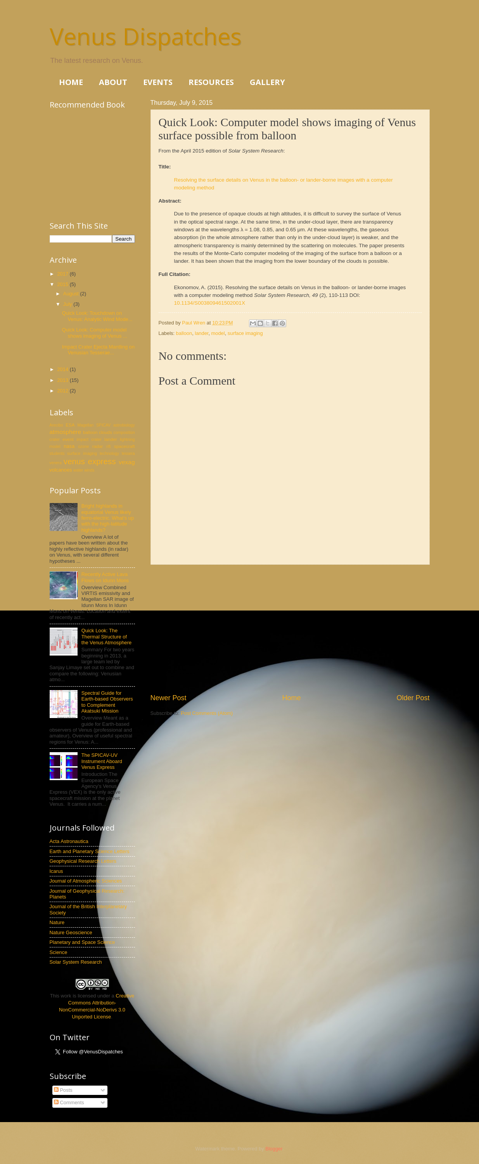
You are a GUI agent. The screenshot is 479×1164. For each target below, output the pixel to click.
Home (291, 698)
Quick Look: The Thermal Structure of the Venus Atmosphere (106, 636)
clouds (105, 432)
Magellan (86, 425)
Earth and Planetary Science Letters (90, 851)
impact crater (88, 439)
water (78, 470)
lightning (127, 439)
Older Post (412, 698)
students (57, 453)
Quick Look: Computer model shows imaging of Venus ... (94, 332)
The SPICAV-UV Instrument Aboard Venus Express (101, 761)
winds (89, 470)
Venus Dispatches (146, 36)
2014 (63, 369)
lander (201, 333)
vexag (127, 462)
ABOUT (113, 82)
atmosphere (65, 431)
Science (58, 952)
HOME (71, 82)
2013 (63, 380)
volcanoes (61, 470)
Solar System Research (76, 962)
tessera (128, 453)
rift (108, 446)
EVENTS (158, 82)
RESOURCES (211, 82)
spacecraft (124, 446)
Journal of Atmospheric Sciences (86, 881)
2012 (63, 391)
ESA (70, 425)
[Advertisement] (290, 628)
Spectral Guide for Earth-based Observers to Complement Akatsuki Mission (107, 702)
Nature (57, 922)
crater (55, 439)
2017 (63, 274)
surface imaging (245, 333)
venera (56, 463)
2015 (63, 284)
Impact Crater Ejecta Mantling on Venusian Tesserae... (98, 350)
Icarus (56, 871)
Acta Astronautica (69, 841)
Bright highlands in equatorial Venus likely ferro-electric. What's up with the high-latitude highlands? (107, 518)
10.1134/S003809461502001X (209, 303)
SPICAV (103, 425)
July (68, 304)
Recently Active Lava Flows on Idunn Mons (105, 577)
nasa (69, 446)
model (218, 333)
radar (97, 446)
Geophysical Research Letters (83, 861)
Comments (69, 1102)
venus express (90, 461)
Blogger (273, 1149)
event (67, 439)
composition (124, 432)
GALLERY (267, 82)
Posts (63, 1090)
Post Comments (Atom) (207, 713)
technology (109, 453)
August (71, 294)
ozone (83, 446)
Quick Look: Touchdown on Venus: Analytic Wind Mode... (97, 316)
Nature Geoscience (71, 932)
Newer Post (168, 698)
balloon (184, 333)
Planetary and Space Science (82, 942)
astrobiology (124, 425)
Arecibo (56, 425)
